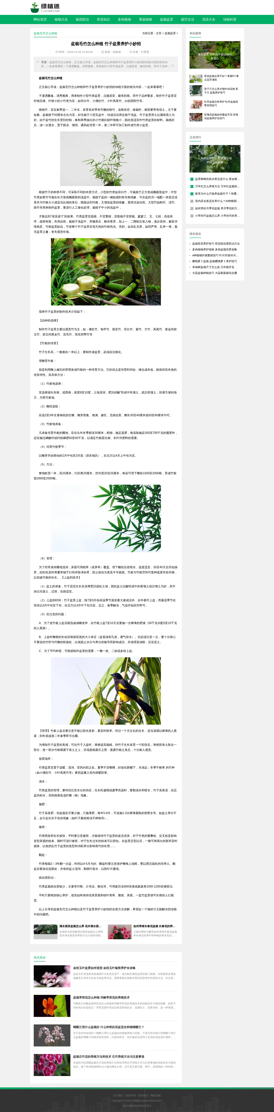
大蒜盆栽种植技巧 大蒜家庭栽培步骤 (214, 272)
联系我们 (143, 1095)
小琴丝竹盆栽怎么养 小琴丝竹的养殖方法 (220, 215)
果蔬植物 (145, 19)
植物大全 (61, 19)
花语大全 (208, 19)
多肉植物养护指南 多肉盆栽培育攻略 (214, 249)
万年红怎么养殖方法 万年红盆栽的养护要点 (221, 186)
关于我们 (118, 1095)
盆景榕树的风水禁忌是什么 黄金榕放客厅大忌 (223, 178)
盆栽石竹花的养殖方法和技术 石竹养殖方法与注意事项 (108, 1056)
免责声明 (131, 1095)
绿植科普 (229, 19)
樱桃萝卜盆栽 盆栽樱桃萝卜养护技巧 (214, 261)
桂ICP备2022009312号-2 (137, 1105)
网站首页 (40, 19)
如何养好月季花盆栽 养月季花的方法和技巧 (221, 208)
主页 (158, 33)
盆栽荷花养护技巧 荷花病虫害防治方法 (216, 243)
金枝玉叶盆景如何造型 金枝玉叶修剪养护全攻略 (104, 968)
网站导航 (156, 1095)
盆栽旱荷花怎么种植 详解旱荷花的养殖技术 (101, 997)
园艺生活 (187, 19)
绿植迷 (117, 51)
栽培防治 (82, 19)
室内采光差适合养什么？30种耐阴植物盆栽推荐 (224, 200)
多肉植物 (124, 19)
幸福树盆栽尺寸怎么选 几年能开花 (213, 267)
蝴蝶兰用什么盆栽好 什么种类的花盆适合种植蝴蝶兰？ (108, 1027)
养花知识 (103, 19)
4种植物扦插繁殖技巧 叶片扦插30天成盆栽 (218, 255)
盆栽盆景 (166, 19)
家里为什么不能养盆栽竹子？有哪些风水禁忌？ (224, 193)
